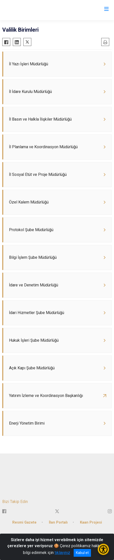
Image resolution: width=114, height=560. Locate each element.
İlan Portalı (58, 522)
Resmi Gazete (24, 522)
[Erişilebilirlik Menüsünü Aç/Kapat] (103, 549)
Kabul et (82, 553)
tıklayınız (62, 552)
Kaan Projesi (91, 522)
